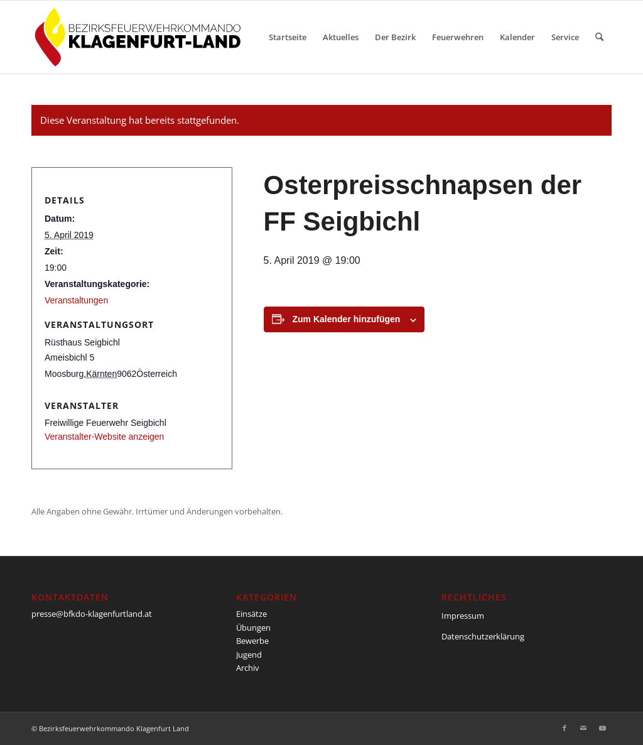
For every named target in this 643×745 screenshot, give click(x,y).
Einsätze (251, 613)
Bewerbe (252, 640)
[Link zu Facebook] (564, 728)
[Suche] (599, 37)
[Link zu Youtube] (602, 728)
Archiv (247, 667)
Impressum (462, 615)
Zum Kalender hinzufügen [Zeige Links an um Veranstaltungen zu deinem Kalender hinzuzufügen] (347, 319)
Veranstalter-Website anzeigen (104, 437)
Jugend (249, 654)
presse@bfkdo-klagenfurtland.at (91, 613)
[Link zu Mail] (583, 728)
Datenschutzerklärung (482, 636)
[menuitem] (288, 37)
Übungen (253, 627)
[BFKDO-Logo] (140, 37)
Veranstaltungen (76, 300)
